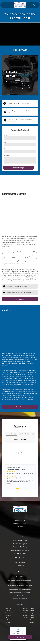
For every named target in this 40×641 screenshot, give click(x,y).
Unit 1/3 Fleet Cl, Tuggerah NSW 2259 (20, 555)
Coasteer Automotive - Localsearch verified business (18, 603)
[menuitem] (20, 488)
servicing (17, 80)
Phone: (6, 149)
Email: (5, 142)
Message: (7, 155)
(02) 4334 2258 (30, 277)
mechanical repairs (19, 243)
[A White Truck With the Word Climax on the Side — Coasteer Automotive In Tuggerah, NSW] (20, 332)
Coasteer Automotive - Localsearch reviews (20, 447)
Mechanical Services (12, 73)
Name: (6, 135)
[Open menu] (6, 5)
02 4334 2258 (20, 547)
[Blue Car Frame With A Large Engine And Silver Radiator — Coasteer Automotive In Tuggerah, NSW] (20, 215)
